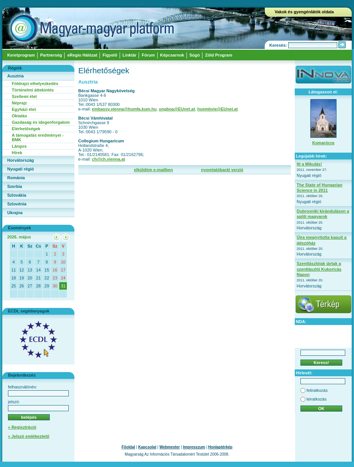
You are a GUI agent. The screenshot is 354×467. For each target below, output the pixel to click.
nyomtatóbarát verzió (222, 169)
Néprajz (19, 103)
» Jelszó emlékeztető (28, 436)
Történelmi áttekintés (33, 90)
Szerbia (14, 186)
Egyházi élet (24, 109)
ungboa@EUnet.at (177, 109)
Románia (16, 177)
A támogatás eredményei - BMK (38, 137)
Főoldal (128, 447)
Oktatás (19, 116)
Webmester (170, 447)
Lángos (19, 146)
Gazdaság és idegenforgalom (41, 122)
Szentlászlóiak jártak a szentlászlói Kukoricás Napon (319, 269)
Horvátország (20, 160)
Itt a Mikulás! (309, 164)
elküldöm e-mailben (153, 169)
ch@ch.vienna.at (108, 159)
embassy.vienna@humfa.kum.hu (124, 109)
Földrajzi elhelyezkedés (35, 83)
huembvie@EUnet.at (217, 109)
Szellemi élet (24, 96)
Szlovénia (17, 204)
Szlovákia (16, 195)
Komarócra (323, 142)
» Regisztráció (22, 427)
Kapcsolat (147, 447)
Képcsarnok (172, 55)
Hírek (17, 152)
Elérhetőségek (26, 128)
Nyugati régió (20, 169)
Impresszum (194, 447)
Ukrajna (14, 212)
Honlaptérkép (220, 447)
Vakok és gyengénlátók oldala (304, 11)
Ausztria (15, 76)
